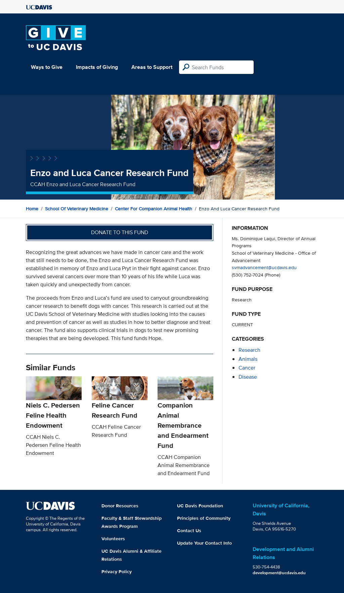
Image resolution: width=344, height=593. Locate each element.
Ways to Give (46, 67)
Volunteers (113, 538)
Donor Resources (119, 505)
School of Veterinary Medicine (76, 208)
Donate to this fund (119, 232)
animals (248, 359)
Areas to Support (151, 67)
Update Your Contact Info (204, 543)
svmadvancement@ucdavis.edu (264, 267)
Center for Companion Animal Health (153, 208)
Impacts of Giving (97, 67)
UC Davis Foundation (200, 505)
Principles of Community (203, 518)
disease (248, 377)
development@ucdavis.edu (279, 572)
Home (32, 208)
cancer (247, 368)
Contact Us (189, 530)
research (249, 350)
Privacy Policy (116, 571)
